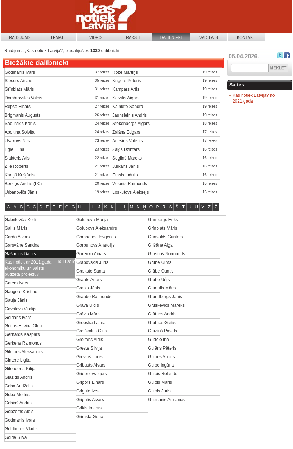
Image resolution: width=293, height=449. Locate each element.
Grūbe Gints (159, 262)
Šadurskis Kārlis (20, 123)
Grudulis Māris (162, 288)
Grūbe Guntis (160, 271)
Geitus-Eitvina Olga (23, 325)
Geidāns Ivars (18, 317)
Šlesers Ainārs (18, 80)
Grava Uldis (87, 305)
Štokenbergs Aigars (131, 123)
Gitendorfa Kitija (20, 368)
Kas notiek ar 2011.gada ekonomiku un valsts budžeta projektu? (28, 268)
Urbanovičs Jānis (21, 192)
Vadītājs (208, 37)
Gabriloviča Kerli (20, 219)
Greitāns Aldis (89, 339)
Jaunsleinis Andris (129, 115)
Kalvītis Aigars (125, 97)
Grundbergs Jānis (165, 296)
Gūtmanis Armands (166, 399)
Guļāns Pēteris (162, 348)
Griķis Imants (89, 407)
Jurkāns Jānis (125, 166)
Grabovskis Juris (92, 262)
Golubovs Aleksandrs (96, 228)
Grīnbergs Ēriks (163, 219)
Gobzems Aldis (19, 411)
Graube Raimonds (93, 296)
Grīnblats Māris (19, 89)
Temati (57, 37)
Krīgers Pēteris (126, 80)
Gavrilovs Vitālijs (20, 308)
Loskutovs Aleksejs (130, 192)
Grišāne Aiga (160, 245)
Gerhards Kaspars (22, 334)
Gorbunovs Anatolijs (95, 245)
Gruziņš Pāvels (162, 330)
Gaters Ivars (16, 283)
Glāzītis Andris (18, 377)
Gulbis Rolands (162, 373)
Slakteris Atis (17, 158)
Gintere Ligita (17, 360)
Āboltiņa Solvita (20, 132)
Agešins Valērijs (127, 140)
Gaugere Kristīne (21, 291)
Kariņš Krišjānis (20, 175)
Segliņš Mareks (127, 158)
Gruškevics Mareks (166, 305)
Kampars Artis (125, 89)
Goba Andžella (19, 386)
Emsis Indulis (125, 175)
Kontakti (246, 37)
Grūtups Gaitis (162, 322)
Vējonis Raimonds (129, 183)
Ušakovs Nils (17, 140)
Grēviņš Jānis (89, 356)
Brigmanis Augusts (22, 115)
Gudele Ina (158, 339)
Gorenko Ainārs (91, 253)
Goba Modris (17, 394)
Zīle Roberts (16, 166)
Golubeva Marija (92, 219)
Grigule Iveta (88, 391)
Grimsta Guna (89, 416)
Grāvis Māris (88, 313)
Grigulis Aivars (90, 399)
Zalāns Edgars (126, 132)
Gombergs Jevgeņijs (96, 236)
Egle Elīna (14, 149)
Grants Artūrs (89, 279)
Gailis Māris (16, 228)
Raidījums (19, 37)
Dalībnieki (171, 37)
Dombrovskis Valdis (23, 97)
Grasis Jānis (88, 288)
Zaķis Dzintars (126, 149)
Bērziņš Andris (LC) (23, 183)
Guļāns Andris (161, 356)
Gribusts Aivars (90, 365)
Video (95, 37)
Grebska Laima (90, 322)
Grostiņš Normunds (166, 253)
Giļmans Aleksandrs (24, 351)
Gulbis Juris (159, 391)
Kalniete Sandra (127, 106)
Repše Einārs (18, 106)
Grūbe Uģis (159, 279)
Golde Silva (16, 437)
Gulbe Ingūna (161, 365)
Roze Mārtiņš (125, 72)
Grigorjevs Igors (91, 373)
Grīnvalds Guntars (165, 236)
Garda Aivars (17, 236)
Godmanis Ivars (20, 72)
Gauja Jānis (16, 300)
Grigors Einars (90, 382)
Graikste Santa (90, 271)
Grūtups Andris (162, 313)
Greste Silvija (89, 348)
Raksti (133, 37)
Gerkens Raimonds (23, 343)
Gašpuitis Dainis (20, 253)
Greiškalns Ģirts (91, 330)
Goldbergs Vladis (21, 428)
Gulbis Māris (160, 382)
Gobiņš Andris (18, 402)
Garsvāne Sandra (22, 245)
